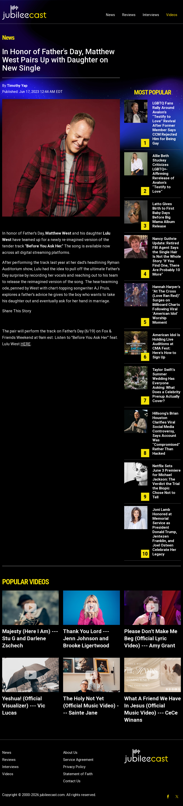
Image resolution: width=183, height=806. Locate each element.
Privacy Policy (74, 767)
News (110, 15)
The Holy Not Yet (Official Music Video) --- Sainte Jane (91, 705)
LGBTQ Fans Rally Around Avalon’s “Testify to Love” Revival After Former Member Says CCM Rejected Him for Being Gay (164, 123)
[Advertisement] (152, 67)
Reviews (128, 15)
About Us (70, 752)
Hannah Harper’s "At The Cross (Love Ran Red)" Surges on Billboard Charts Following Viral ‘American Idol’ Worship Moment (166, 305)
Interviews (151, 15)
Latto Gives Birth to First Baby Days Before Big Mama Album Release (163, 215)
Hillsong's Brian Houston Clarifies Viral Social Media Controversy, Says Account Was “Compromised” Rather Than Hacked (166, 433)
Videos (171, 15)
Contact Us (71, 781)
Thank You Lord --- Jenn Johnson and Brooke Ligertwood (86, 638)
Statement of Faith (78, 774)
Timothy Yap (17, 85)
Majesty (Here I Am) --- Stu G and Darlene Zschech (30, 638)
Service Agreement (78, 760)
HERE (26, 344)
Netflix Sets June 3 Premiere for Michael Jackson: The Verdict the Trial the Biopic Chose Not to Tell (166, 481)
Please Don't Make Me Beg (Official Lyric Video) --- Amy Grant (150, 638)
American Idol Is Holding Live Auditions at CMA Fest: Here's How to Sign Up (166, 346)
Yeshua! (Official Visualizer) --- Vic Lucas (23, 705)
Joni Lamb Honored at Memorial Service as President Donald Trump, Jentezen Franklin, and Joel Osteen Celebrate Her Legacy (164, 531)
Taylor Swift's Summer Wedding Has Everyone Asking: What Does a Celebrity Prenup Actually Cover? (166, 385)
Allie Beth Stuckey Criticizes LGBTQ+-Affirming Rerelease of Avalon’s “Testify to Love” (163, 174)
